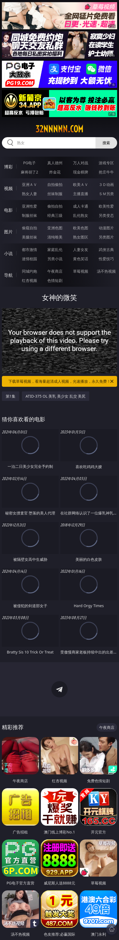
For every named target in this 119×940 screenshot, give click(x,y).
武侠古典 (106, 249)
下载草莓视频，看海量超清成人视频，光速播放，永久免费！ (61, 381)
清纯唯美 (54, 237)
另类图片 (106, 237)
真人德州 (54, 162)
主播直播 (80, 193)
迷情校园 (29, 258)
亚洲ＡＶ (29, 184)
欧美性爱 (106, 206)
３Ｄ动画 (106, 184)
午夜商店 (54, 271)
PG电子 (29, 162)
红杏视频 (29, 280)
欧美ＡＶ (80, 184)
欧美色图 (80, 227)
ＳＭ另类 (106, 193)
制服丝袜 (29, 215)
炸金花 (55, 172)
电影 (8, 210)
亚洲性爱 (29, 206)
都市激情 (29, 249)
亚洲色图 (54, 227)
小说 (8, 253)
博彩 (8, 167)
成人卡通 (80, 206)
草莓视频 (80, 271)
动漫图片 (106, 227)
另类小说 (54, 258)
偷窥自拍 (29, 227)
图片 (8, 232)
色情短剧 (54, 280)
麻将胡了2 (29, 172)
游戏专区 (106, 162)
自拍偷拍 (54, 184)
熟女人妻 (29, 193)
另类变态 (106, 215)
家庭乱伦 (54, 249)
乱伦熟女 (80, 215)
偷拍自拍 (54, 206)
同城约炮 (29, 271)
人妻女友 (80, 249)
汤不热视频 (106, 271)
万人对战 (80, 162)
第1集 (10, 396)
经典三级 (54, 215)
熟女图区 (80, 237)
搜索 (106, 142)
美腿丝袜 (29, 237)
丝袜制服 (54, 193)
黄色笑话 (80, 258)
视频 (8, 188)
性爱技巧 (106, 258)
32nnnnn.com (59, 129)
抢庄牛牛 (106, 172)
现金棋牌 (80, 172)
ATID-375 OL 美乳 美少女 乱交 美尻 (56, 396)
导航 (8, 275)
